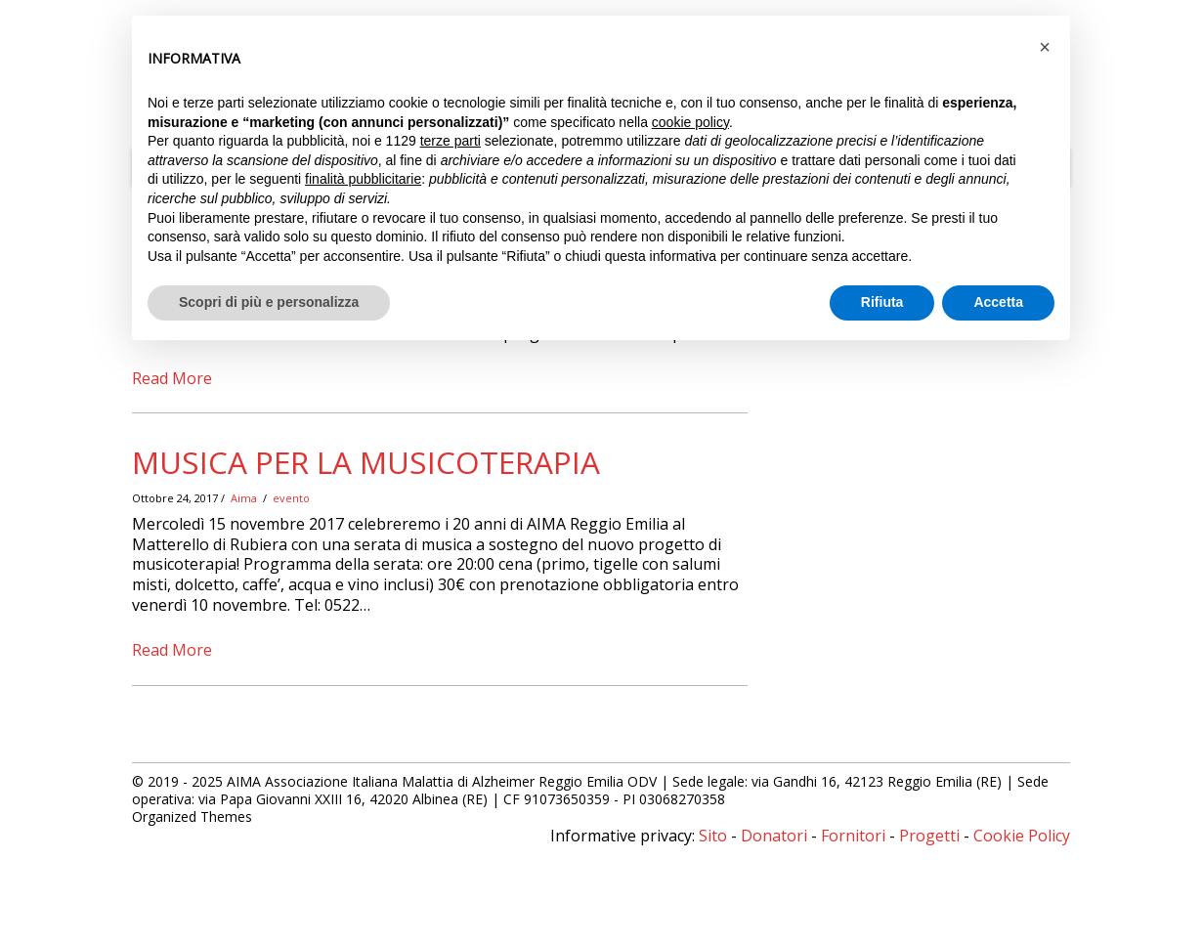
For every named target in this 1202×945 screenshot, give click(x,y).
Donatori (774, 835)
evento (291, 498)
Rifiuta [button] (882, 302)
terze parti (450, 141)
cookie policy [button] (690, 122)
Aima (244, 498)
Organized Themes (192, 816)
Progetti (929, 835)
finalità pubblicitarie (363, 179)
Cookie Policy (1021, 835)
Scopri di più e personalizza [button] (269, 302)
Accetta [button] (998, 302)
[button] (1044, 47)
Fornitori (853, 835)
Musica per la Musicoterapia (366, 462)
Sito (713, 835)
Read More (172, 378)
